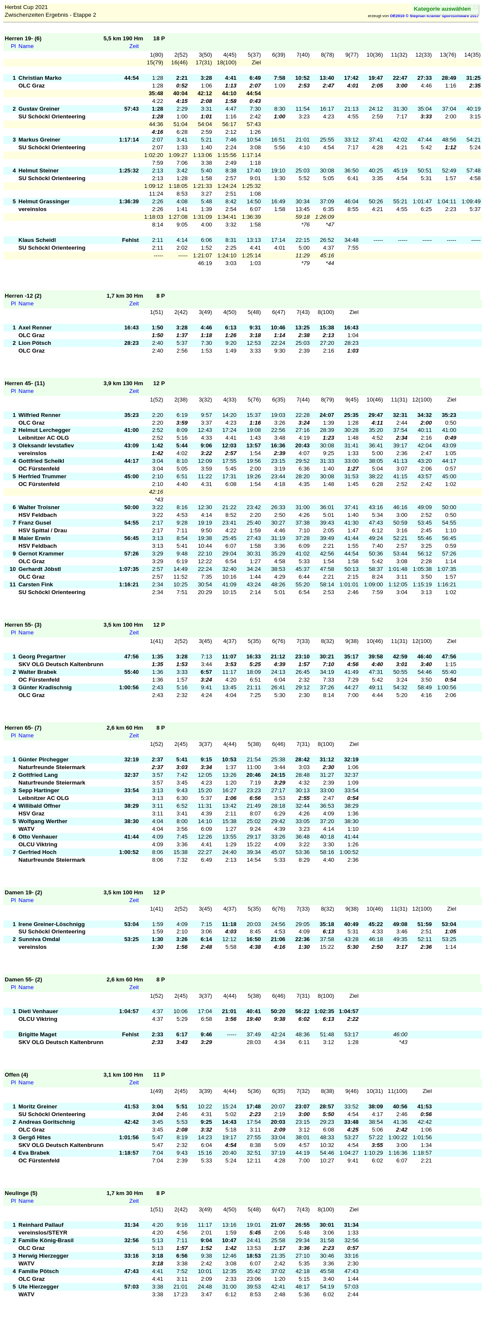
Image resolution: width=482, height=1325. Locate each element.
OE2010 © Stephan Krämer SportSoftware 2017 (434, 16)
